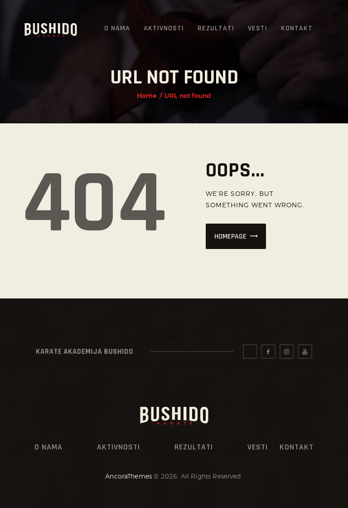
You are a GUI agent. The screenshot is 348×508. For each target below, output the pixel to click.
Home (147, 96)
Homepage (230, 236)
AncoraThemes (128, 476)
